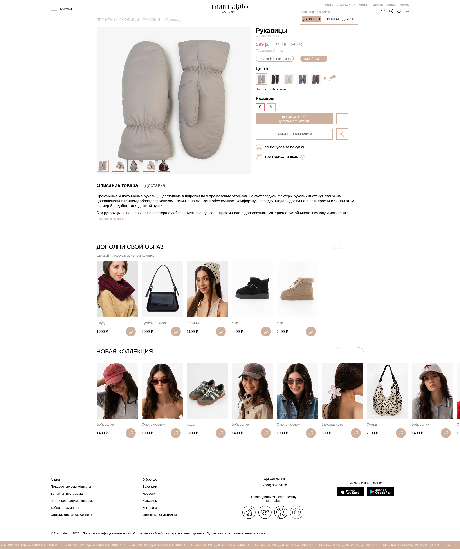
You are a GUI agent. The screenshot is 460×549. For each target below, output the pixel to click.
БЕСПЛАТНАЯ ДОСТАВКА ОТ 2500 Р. (33, 545)
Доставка (378, 5)
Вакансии (150, 486)
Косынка (193, 323)
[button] (359, 352)
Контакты (404, 5)
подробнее (313, 58)
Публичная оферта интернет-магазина (235, 533)
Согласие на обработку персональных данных (168, 533)
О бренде (150, 479)
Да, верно (311, 19)
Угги (235, 323)
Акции (55, 479)
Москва (329, 5)
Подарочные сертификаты (71, 486)
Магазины (364, 5)
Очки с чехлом (153, 424)
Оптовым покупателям (160, 514)
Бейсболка (105, 424)
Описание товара (117, 185)
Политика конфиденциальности (107, 533)
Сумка (372, 424)
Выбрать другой (340, 19)
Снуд (101, 323)
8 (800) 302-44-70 (346, 5)
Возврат (391, 5)
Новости (149, 493)
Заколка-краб (332, 424)
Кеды (191, 424)
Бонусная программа (67, 493)
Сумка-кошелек (154, 323)
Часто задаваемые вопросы (72, 500)
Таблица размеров (65, 507)
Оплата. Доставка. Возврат (71, 514)
